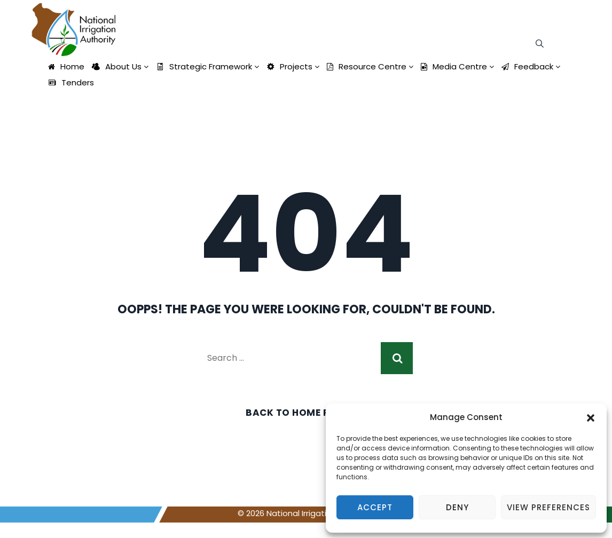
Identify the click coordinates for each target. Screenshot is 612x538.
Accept (375, 507)
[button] (590, 417)
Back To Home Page (297, 412)
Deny (457, 507)
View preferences (548, 507)
